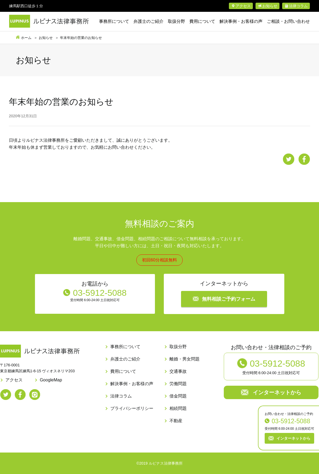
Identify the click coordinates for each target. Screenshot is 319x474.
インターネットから (293, 438)
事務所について (114, 21)
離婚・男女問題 (184, 359)
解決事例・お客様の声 (241, 21)
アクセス (243, 6)
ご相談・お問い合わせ (288, 21)
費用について (202, 21)
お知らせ (269, 6)
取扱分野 (176, 21)
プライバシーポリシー (131, 408)
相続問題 (178, 408)
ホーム (26, 38)
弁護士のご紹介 (148, 21)
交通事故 (178, 371)
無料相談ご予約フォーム (228, 299)
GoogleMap (51, 380)
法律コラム (298, 6)
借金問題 (178, 396)
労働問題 (178, 383)
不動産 (175, 420)
